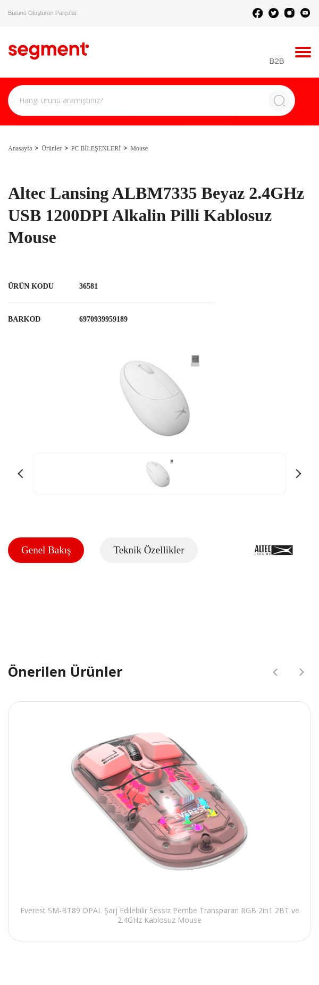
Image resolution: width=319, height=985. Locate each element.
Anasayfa (20, 148)
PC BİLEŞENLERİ (96, 148)
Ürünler (51, 148)
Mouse (139, 148)
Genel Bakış (46, 549)
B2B (277, 60)
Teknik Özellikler (148, 549)
